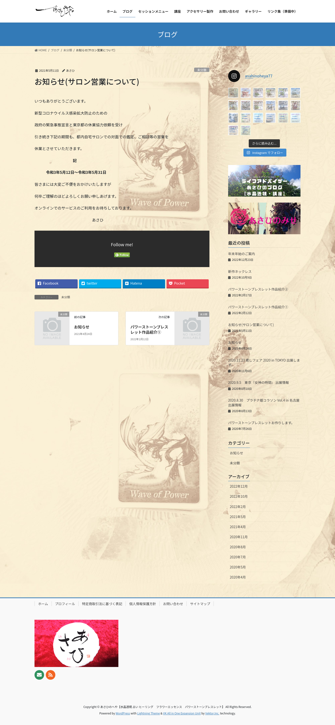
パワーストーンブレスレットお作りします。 (261, 422)
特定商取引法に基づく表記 (102, 603)
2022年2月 (238, 506)
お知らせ (81, 327)
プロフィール (65, 603)
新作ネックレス (240, 271)
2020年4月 (238, 577)
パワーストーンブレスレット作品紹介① (149, 329)
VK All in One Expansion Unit (182, 713)
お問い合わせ (173, 603)
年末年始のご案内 (241, 253)
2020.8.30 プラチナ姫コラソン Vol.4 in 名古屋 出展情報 (265, 402)
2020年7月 (238, 557)
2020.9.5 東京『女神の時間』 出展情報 (258, 382)
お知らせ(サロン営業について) (251, 324)
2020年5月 (238, 567)
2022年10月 (239, 496)
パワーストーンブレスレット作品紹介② (258, 289)
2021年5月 (238, 516)
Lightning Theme (148, 713)
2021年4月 (238, 526)
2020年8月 (238, 546)
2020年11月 (239, 536)
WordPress (123, 713)
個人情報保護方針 (142, 603)
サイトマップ (200, 603)
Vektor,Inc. (212, 713)
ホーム (43, 603)
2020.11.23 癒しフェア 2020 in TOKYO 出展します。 (264, 362)
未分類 (201, 70)
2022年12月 (239, 486)
